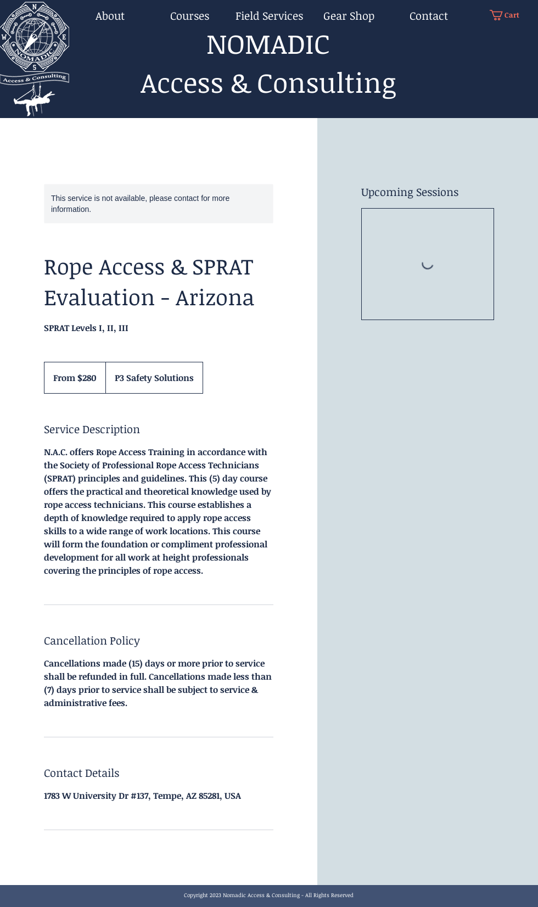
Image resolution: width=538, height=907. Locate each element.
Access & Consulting (268, 81)
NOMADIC (268, 42)
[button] (510, 15)
